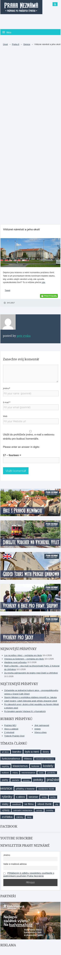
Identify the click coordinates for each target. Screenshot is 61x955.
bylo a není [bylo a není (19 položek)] (32, 751)
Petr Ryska (24, 336)
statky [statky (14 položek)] (5, 804)
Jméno (6, 855)
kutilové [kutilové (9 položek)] (5, 772)
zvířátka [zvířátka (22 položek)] (7, 817)
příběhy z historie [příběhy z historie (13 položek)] (25, 788)
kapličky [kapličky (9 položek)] (5, 766)
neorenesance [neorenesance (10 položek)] (28, 772)
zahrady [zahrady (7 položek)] (39, 810)
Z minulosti (9, 732)
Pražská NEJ (10, 725)
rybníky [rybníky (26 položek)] (7, 796)
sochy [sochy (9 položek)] (53, 797)
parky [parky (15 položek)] (5, 779)
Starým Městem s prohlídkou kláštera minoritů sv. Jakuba (30, 697)
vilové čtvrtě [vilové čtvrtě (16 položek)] (44, 804)
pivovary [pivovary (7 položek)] (26, 780)
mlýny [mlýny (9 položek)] (15, 772)
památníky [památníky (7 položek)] (51, 773)
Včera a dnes (40, 732)
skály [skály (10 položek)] (44, 797)
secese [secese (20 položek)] (33, 796)
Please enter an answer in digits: (21, 447)
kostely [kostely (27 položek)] (48, 766)
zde (43, 282)
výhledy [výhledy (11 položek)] (6, 810)
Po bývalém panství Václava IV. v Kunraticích (25, 711)
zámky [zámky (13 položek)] (19, 817)
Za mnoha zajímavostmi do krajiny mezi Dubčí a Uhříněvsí (31, 673)
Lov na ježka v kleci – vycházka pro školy (23, 655)
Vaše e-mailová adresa (15, 864)
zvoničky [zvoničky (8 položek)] (49, 810)
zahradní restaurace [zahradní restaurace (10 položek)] (22, 810)
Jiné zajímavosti (41, 725)
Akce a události (11, 729)
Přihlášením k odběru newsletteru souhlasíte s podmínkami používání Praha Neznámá (28, 874)
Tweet (7, 290)
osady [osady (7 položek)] (41, 773)
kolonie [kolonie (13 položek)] (35, 766)
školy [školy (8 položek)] (29, 817)
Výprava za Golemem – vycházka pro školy (24, 659)
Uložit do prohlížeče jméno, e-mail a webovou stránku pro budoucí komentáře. (28, 436)
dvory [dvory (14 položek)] (46, 751)
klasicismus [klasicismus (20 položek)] (20, 766)
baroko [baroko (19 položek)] (16, 751)
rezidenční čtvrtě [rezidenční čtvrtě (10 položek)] (46, 789)
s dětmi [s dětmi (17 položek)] (20, 796)
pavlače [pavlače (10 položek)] (15, 780)
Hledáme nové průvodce (15, 662)
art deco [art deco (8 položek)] (5, 752)
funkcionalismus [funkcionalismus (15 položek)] (11, 758)
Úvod (5, 44)
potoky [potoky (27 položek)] (38, 779)
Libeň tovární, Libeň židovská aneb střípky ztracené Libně (30, 701)
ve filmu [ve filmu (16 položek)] (29, 804)
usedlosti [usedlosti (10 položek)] (16, 804)
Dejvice (26, 44)
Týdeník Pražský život (14, 736)
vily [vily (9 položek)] (56, 804)
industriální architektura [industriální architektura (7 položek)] (45, 759)
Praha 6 (15, 44)
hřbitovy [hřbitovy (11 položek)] (28, 758)
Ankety (37, 729)
